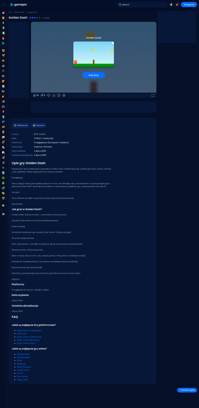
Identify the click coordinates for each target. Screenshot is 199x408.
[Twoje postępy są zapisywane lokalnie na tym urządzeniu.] (53, 95)
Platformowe (19, 12)
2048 (19, 360)
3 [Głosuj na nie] (42, 95)
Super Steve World (26, 343)
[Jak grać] (63, 95)
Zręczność (38, 125)
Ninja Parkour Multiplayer (29, 330)
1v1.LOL (20, 373)
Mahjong (21, 363)
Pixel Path (21, 333)
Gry (10, 12)
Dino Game (22, 376)
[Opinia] (58, 95)
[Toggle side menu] (3, 4)
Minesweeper (23, 357)
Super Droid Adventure (28, 340)
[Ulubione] (48, 95)
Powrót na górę (187, 390)
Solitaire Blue (23, 354)
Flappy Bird (22, 379)
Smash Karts (23, 370)
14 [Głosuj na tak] (35, 95)
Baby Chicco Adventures (29, 336)
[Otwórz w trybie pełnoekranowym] (152, 95)
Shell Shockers (24, 366)
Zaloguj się (189, 4)
